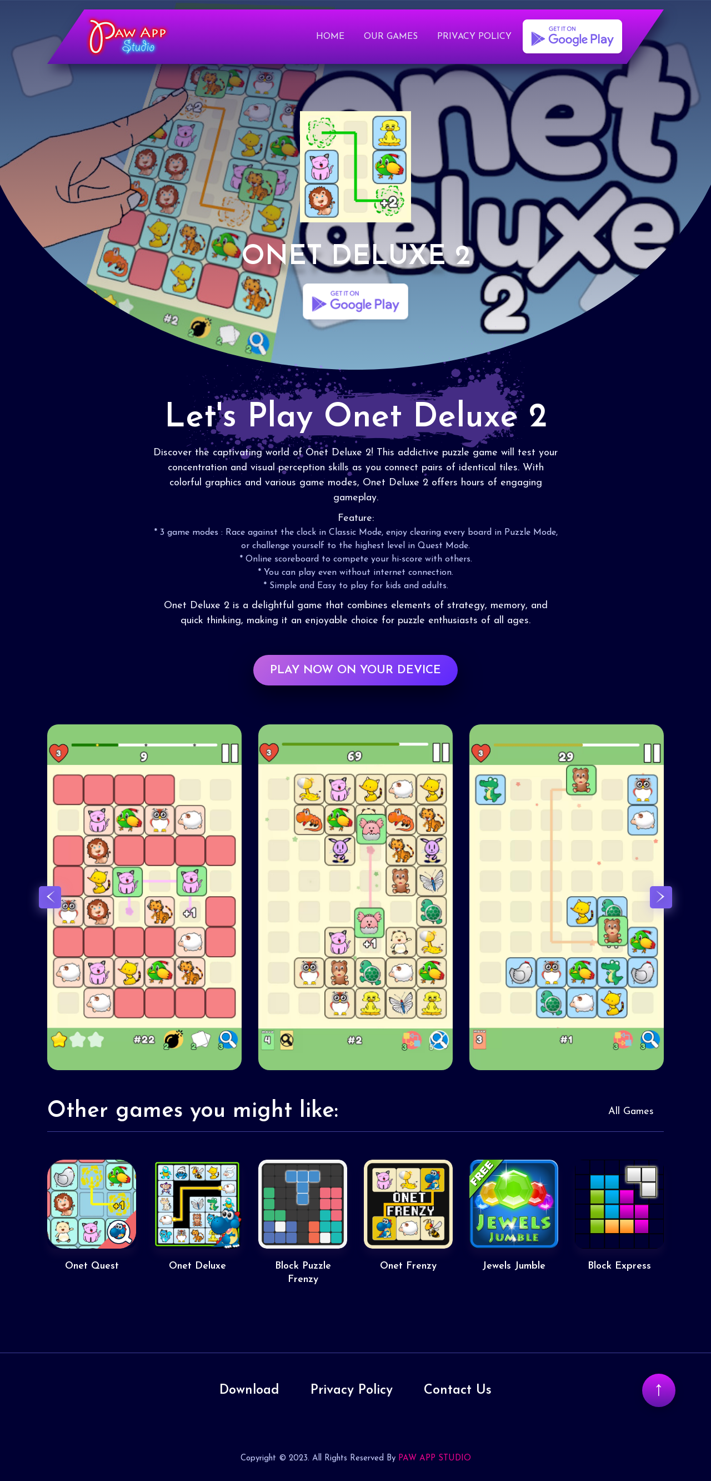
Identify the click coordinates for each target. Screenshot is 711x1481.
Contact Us (459, 1389)
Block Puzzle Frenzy (303, 1273)
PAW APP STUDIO (434, 1457)
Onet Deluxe (197, 1267)
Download (248, 1389)
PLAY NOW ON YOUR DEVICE (355, 670)
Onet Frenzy (408, 1267)
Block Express (619, 1267)
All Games (631, 1112)
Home (330, 38)
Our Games (391, 38)
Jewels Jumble (513, 1267)
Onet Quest (92, 1267)
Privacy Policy (474, 38)
